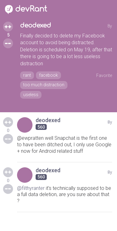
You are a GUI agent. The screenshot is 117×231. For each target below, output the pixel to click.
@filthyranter (31, 188)
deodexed (35, 25)
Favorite (104, 75)
